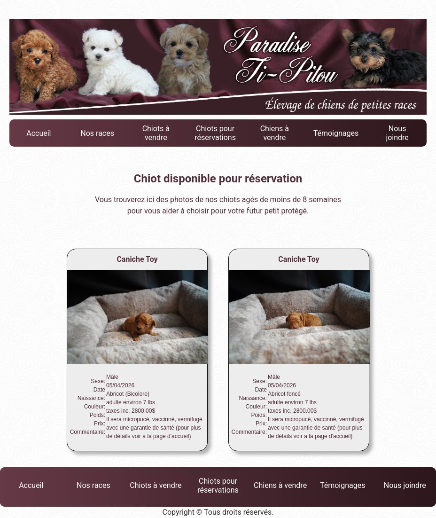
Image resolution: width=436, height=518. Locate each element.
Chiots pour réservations (215, 133)
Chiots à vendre (156, 133)
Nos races (97, 133)
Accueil (38, 133)
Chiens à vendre (274, 133)
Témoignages (336, 133)
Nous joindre (397, 133)
